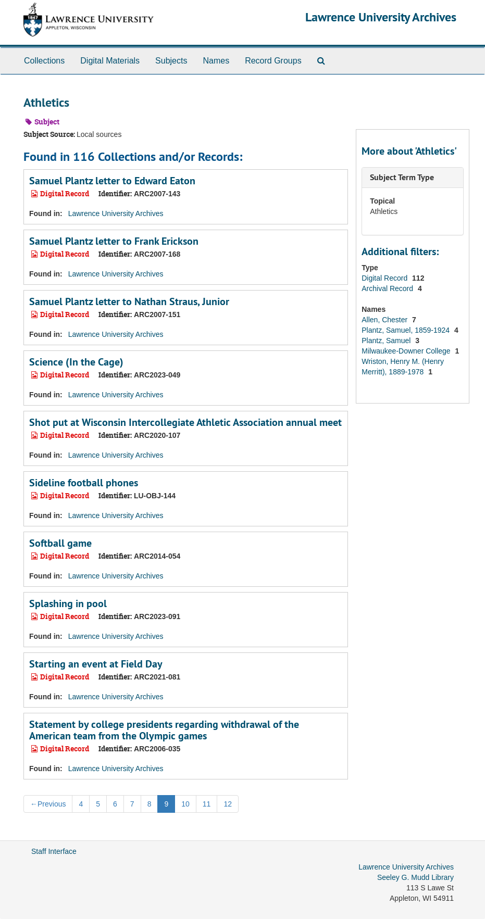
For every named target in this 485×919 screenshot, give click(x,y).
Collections (44, 60)
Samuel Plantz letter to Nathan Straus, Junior (129, 301)
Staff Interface (54, 851)
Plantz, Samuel (387, 340)
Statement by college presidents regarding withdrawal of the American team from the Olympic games (164, 729)
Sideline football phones (83, 482)
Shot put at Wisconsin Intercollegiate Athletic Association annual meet (185, 422)
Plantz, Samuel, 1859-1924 (407, 330)
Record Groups (273, 60)
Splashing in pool (68, 603)
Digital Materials (110, 60)
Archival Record (388, 288)
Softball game (60, 543)
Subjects (171, 60)
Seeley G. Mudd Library (415, 877)
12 (227, 804)
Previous (48, 804)
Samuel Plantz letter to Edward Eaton (112, 180)
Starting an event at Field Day (96, 664)
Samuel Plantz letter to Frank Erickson (113, 241)
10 (185, 804)
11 (207, 804)
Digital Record (385, 278)
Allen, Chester (385, 320)
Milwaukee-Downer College (407, 351)
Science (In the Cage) (76, 362)
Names (216, 60)
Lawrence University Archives (380, 17)
